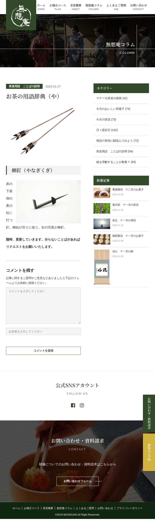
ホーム (41, 7)
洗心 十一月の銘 (122, 251)
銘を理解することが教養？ (113, 162)
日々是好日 (103, 130)
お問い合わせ (138, 7)
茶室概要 (75, 7)
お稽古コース (57, 7)
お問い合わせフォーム (78, 487)
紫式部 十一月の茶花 (126, 204)
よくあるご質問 (116, 7)
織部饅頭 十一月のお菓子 (128, 235)
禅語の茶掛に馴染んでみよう (114, 140)
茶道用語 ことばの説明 (24, 86)
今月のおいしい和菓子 (110, 108)
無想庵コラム (93, 7)
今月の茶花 (103, 119)
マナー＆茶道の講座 (109, 98)
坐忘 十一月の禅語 (124, 220)
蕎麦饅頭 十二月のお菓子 (128, 189)
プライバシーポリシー (130, 514)
